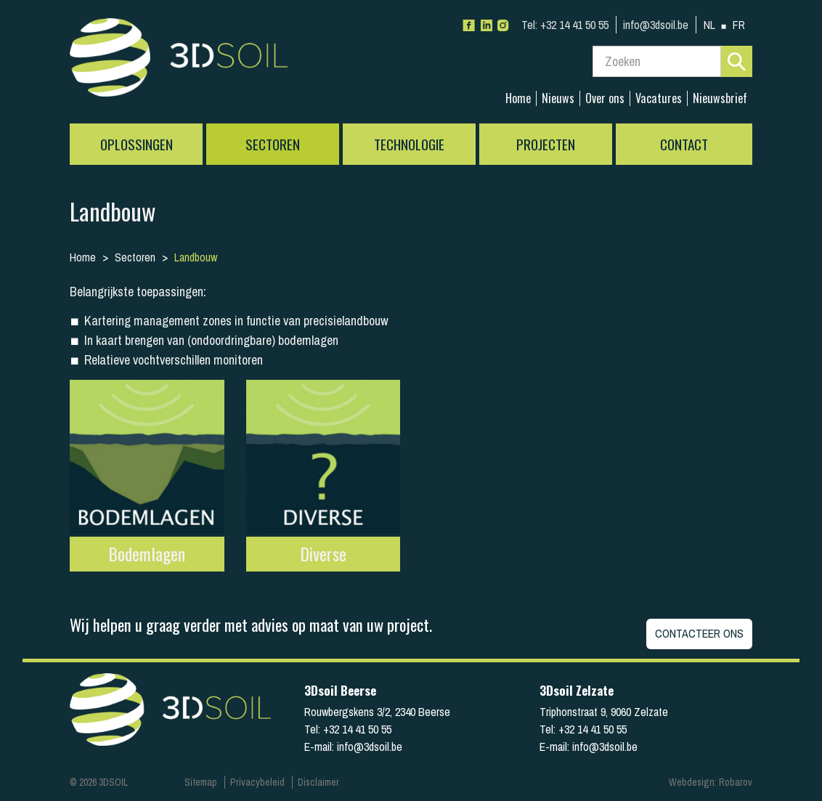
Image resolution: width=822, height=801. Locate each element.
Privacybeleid (257, 782)
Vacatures (658, 98)
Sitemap (200, 782)
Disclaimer (318, 782)
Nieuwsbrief (720, 98)
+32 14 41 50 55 (565, 25)
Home (518, 98)
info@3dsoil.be (655, 25)
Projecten (545, 144)
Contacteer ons (699, 633)
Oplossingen (136, 144)
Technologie (409, 144)
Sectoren (272, 144)
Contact (684, 144)
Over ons (604, 98)
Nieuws (558, 98)
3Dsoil (179, 61)
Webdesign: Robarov (710, 782)
